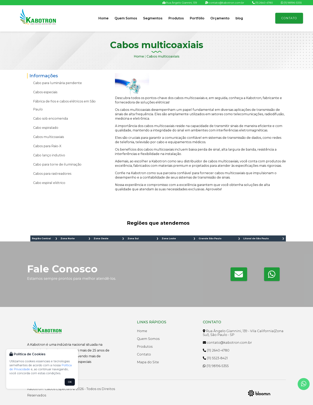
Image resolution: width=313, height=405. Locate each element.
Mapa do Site (148, 362)
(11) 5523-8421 (215, 358)
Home (103, 18)
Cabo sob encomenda (50, 118)
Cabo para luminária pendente (57, 83)
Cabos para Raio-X (47, 146)
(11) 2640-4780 (262, 2)
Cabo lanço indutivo (49, 155)
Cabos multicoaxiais (163, 56)
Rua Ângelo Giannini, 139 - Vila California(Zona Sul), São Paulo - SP (243, 333)
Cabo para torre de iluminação (57, 164)
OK (70, 381)
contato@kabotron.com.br (224, 2)
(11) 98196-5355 (291, 2)
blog (239, 18)
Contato (289, 18)
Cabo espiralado (45, 128)
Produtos (176, 18)
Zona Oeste (101, 238)
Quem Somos (126, 18)
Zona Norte (67, 238)
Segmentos (152, 18)
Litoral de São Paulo (256, 238)
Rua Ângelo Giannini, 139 (179, 2)
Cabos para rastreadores (52, 174)
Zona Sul (133, 238)
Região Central (41, 238)
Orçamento (220, 18)
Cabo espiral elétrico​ (49, 183)
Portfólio (197, 18)
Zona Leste (169, 238)
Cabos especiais (45, 92)
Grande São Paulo (210, 238)
